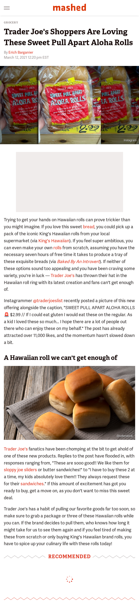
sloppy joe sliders (20, 469)
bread (88, 226)
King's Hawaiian (53, 240)
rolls (57, 247)
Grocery (11, 22)
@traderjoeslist (48, 300)
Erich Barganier (20, 52)
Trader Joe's (63, 275)
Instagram (130, 140)
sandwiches (32, 483)
